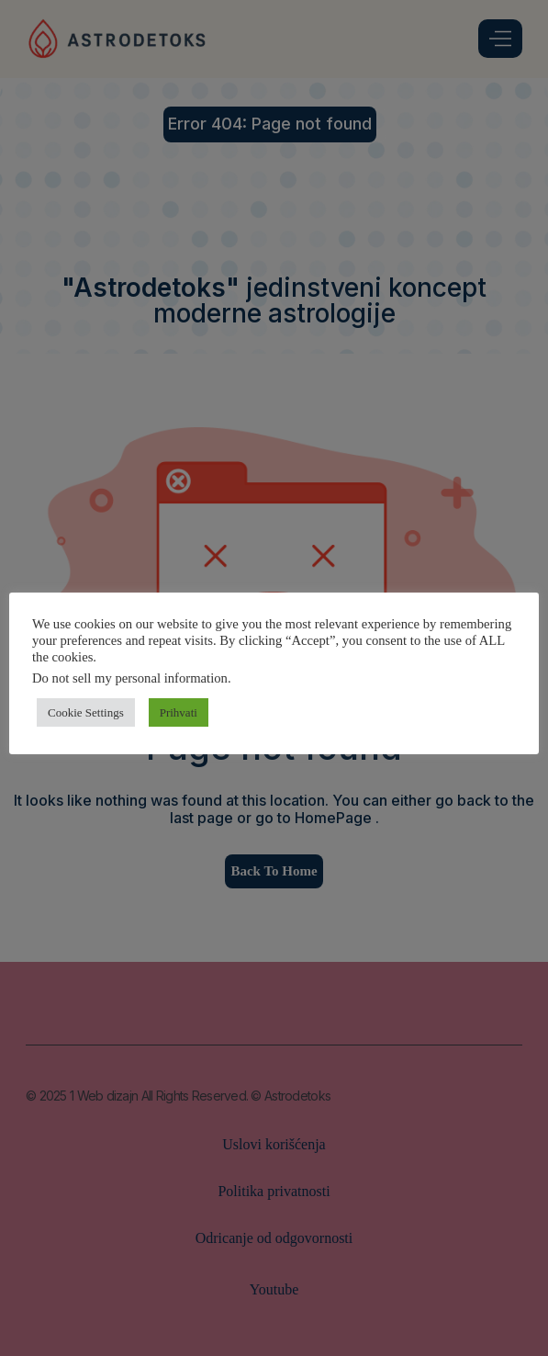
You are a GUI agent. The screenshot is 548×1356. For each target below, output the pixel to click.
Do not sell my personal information (130, 678)
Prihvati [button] (178, 712)
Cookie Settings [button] (86, 712)
